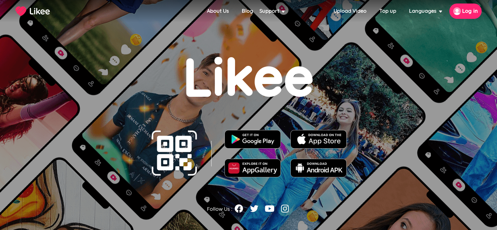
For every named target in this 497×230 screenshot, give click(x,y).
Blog (247, 11)
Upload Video (350, 11)
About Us (218, 11)
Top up (387, 11)
